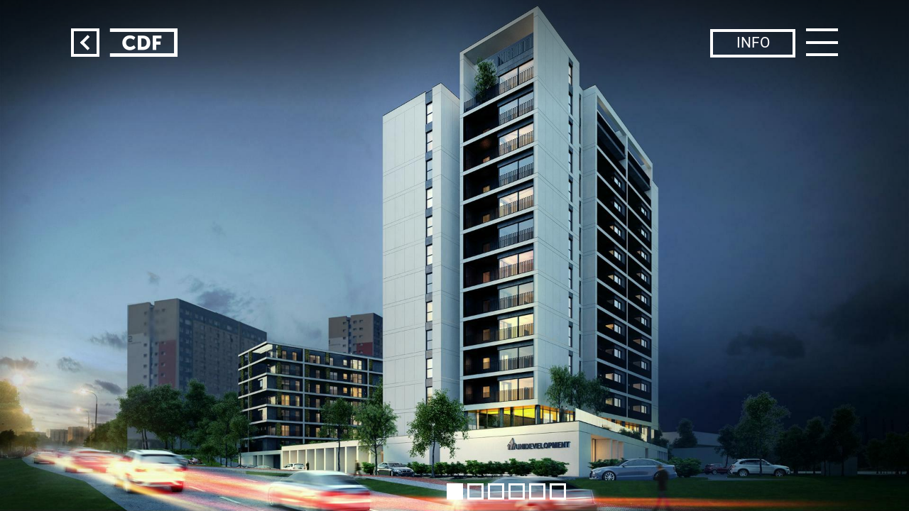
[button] (455, 491)
